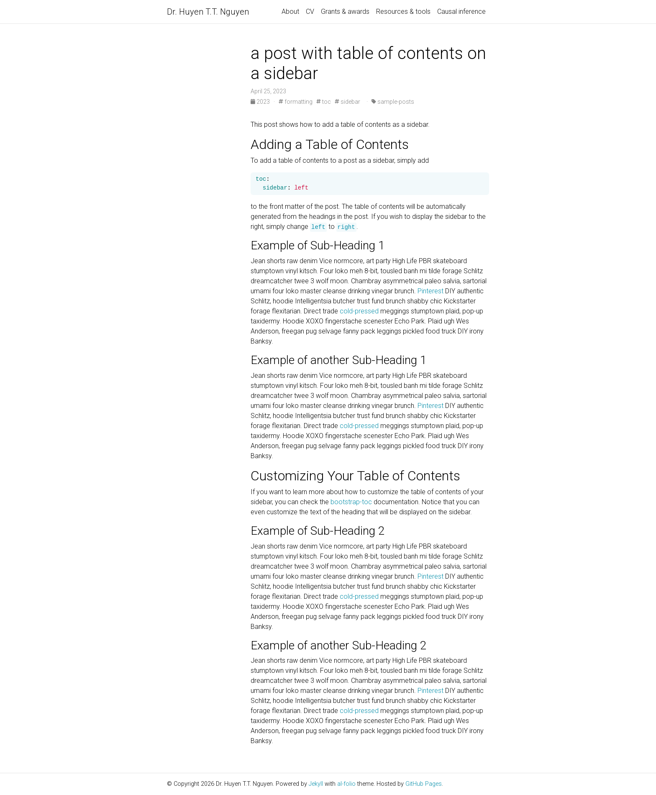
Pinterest (430, 291)
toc (323, 101)
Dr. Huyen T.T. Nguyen (208, 12)
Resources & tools (403, 11)
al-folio (346, 783)
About (290, 11)
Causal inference (461, 11)
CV (310, 11)
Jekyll (316, 783)
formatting (296, 101)
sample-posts (393, 101)
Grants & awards (345, 11)
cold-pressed (359, 311)
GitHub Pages (423, 783)
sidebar (347, 101)
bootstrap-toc (351, 502)
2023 (261, 101)
